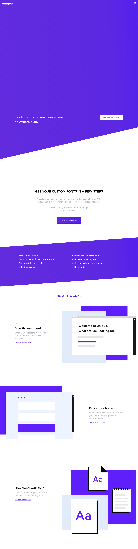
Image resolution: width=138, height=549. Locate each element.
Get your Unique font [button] (111, 117)
